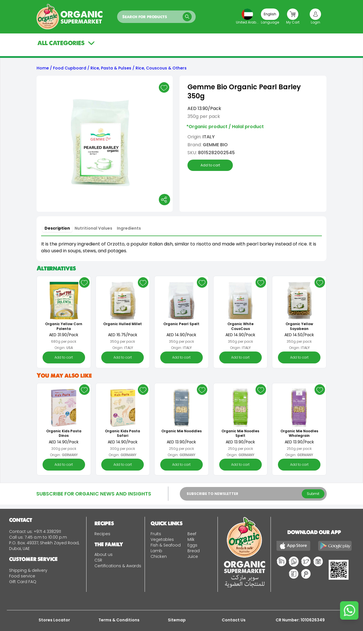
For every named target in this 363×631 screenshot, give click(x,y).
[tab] (57, 228)
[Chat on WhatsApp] (349, 610)
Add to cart (210, 165)
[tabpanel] (181, 247)
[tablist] (92, 228)
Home (43, 68)
